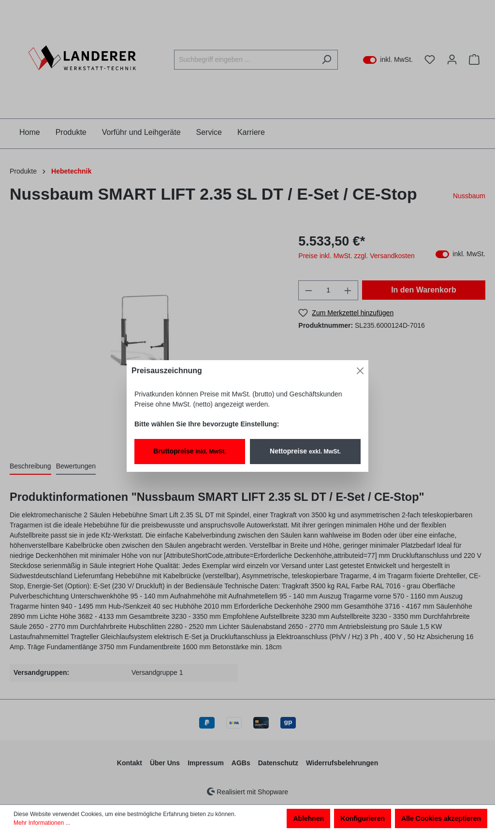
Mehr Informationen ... (42, 822)
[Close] (360, 371)
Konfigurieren (362, 818)
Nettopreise (305, 451)
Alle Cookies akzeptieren (441, 818)
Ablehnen (308, 818)
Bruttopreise (189, 451)
